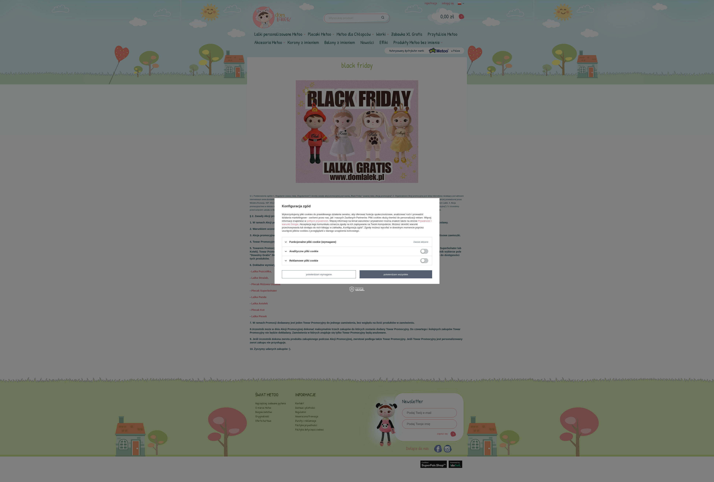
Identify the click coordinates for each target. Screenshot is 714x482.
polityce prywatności (317, 221)
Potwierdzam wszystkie (396, 274)
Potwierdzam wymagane (319, 274)
